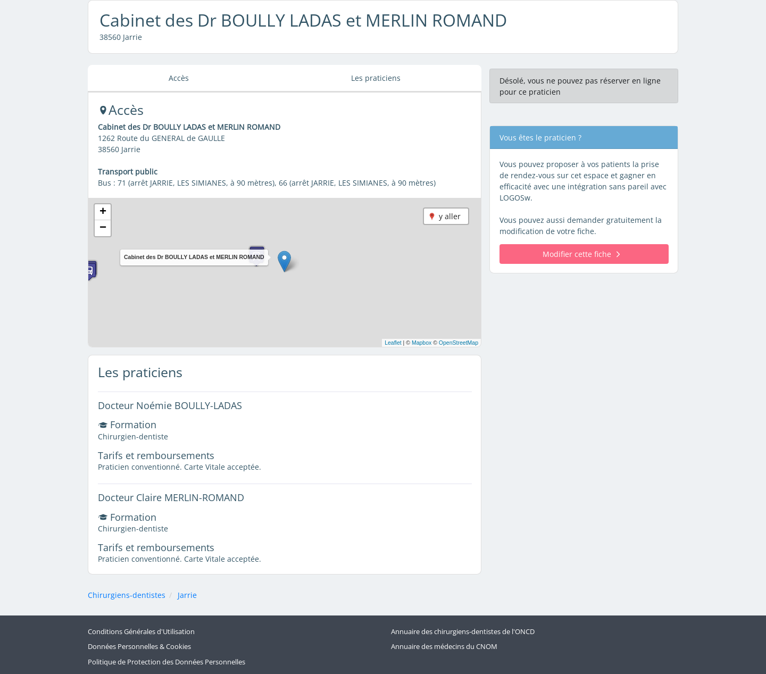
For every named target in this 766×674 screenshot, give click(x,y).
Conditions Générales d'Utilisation (141, 631)
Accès (179, 78)
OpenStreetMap (458, 342)
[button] (284, 261)
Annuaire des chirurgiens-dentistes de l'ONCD (463, 631)
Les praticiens (376, 78)
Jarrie (187, 595)
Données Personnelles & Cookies (139, 646)
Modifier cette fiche (581, 254)
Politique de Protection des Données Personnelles (166, 662)
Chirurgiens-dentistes (126, 595)
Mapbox (421, 342)
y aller (450, 216)
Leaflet (393, 342)
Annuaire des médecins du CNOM (444, 646)
